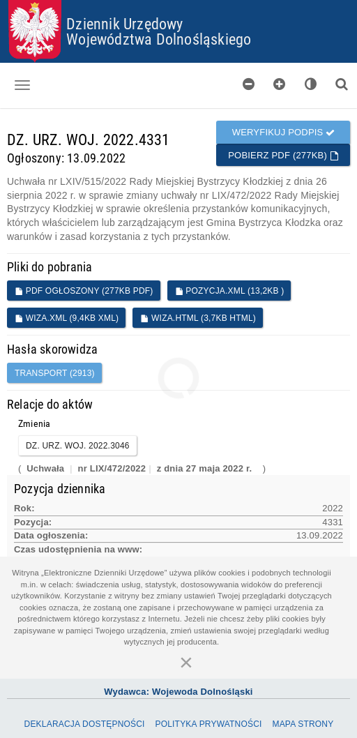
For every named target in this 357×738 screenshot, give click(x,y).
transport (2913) (55, 373)
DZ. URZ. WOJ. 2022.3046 (78, 446)
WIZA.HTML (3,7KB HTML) (198, 318)
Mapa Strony (302, 724)
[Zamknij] (186, 662)
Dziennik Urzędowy (124, 23)
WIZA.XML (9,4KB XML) (67, 318)
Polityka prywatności (208, 724)
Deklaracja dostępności (84, 724)
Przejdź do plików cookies (178, 0)
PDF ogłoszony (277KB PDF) (84, 291)
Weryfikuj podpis (283, 132)
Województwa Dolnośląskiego (158, 39)
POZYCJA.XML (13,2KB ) (229, 291)
